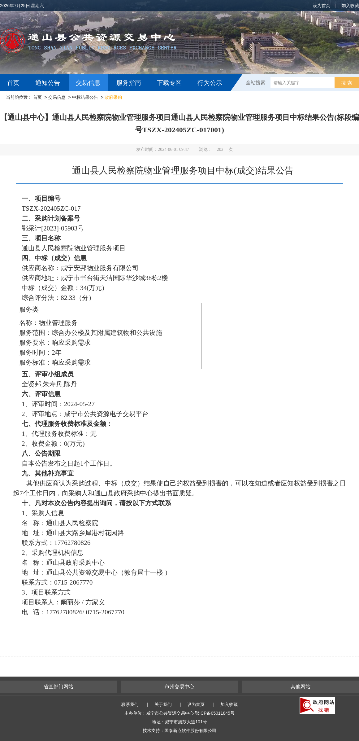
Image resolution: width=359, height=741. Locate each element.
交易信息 (88, 82)
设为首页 (321, 5)
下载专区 (169, 82)
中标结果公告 (85, 97)
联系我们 (130, 704)
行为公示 (209, 82)
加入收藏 (350, 5)
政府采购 (113, 97)
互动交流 (21, 99)
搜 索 (346, 83)
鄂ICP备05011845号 (215, 713)
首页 (13, 82)
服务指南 (128, 82)
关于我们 (163, 704)
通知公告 (47, 82)
